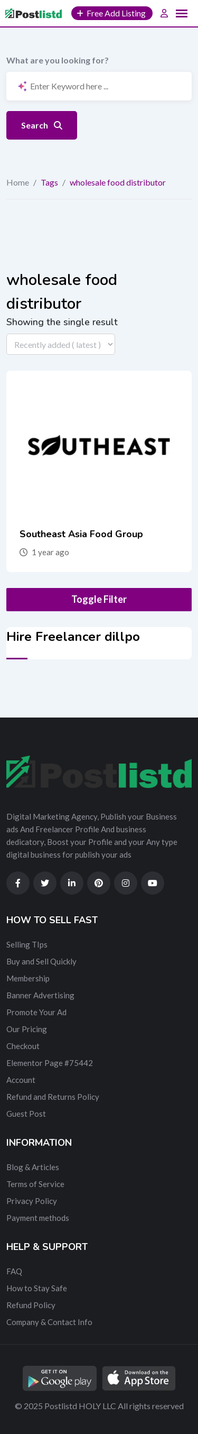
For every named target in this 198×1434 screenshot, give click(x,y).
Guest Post (26, 1113)
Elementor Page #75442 (49, 1063)
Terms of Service (35, 1184)
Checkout (23, 1046)
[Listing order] (60, 344)
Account (20, 1079)
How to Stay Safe (36, 1288)
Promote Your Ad (36, 1012)
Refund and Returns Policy (52, 1096)
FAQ (14, 1271)
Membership (28, 978)
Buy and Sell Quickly (41, 961)
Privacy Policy (31, 1201)
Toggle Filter (99, 599)
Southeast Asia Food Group (81, 534)
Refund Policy (30, 1305)
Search (41, 125)
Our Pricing (26, 1029)
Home (17, 182)
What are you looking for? (57, 60)
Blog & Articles (32, 1167)
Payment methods (37, 1217)
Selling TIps (27, 944)
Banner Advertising (40, 995)
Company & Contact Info (49, 1322)
